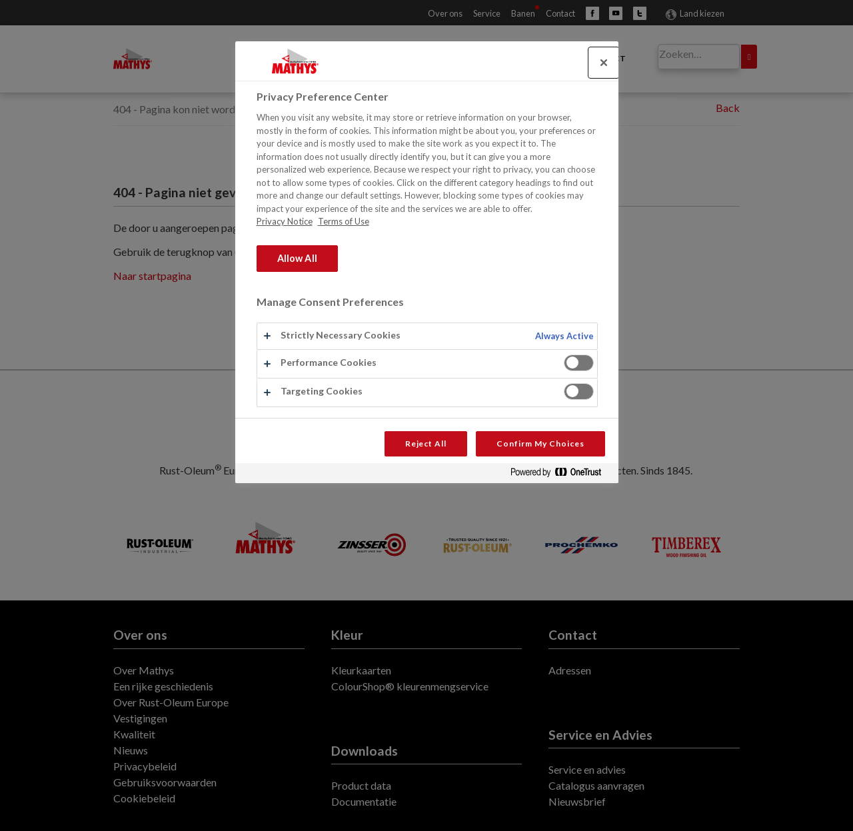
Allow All (297, 258)
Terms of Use (343, 221)
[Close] (603, 62)
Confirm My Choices (540, 443)
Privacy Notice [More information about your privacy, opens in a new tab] (285, 221)
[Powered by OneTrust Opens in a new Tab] (561, 474)
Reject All (426, 443)
